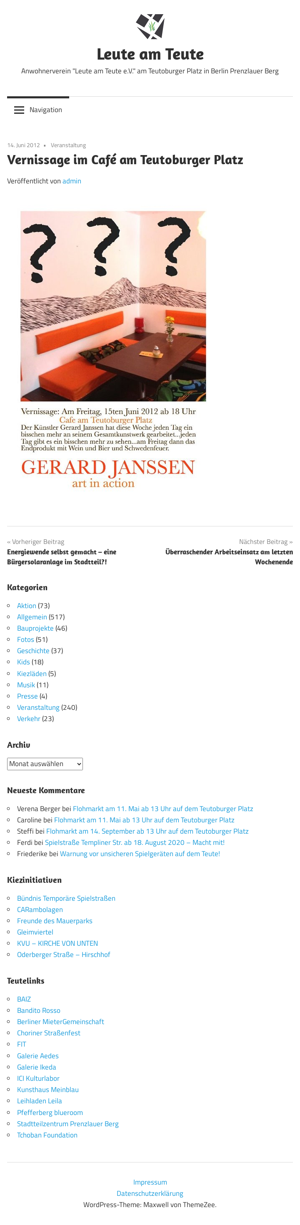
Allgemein (32, 616)
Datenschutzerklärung (150, 1193)
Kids (23, 661)
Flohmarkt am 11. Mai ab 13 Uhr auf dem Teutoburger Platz (163, 808)
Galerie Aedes (38, 1055)
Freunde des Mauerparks (54, 920)
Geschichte (33, 650)
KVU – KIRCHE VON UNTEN (57, 943)
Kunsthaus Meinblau (48, 1089)
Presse (27, 696)
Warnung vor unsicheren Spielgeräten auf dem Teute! (140, 853)
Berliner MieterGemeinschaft (60, 1021)
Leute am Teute (150, 53)
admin (71, 180)
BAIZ (24, 999)
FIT (21, 1044)
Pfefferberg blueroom (50, 1112)
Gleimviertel (35, 932)
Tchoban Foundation (47, 1135)
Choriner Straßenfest (48, 1032)
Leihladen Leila (39, 1100)
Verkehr (28, 718)
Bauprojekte (35, 628)
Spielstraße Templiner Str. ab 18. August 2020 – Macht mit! (135, 842)
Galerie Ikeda (36, 1067)
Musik (26, 684)
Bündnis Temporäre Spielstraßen (66, 898)
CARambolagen (40, 909)
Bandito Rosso (38, 1010)
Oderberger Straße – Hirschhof (63, 954)
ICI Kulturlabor (38, 1078)
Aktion (26, 605)
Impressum (150, 1182)
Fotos (25, 639)
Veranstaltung (68, 144)
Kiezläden (32, 673)
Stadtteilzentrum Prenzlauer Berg (68, 1123)
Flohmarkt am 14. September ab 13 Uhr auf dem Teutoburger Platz (147, 831)
